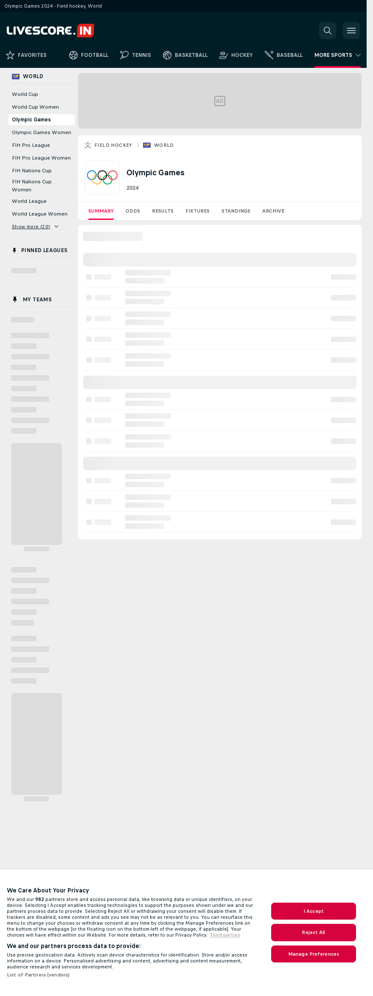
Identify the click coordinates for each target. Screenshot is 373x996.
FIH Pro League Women (41, 157)
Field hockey (113, 145)
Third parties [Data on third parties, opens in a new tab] (225, 935)
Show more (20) (35, 227)
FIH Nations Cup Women (32, 185)
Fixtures (197, 211)
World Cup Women (35, 107)
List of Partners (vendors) (38, 975)
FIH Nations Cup (32, 170)
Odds (133, 211)
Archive (273, 211)
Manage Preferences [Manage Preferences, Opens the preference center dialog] (313, 954)
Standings (236, 211)
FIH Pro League (31, 145)
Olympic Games (31, 119)
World (164, 145)
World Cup (25, 94)
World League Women (39, 213)
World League (29, 201)
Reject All (313, 932)
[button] (327, 30)
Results (163, 211)
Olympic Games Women (41, 132)
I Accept (313, 911)
